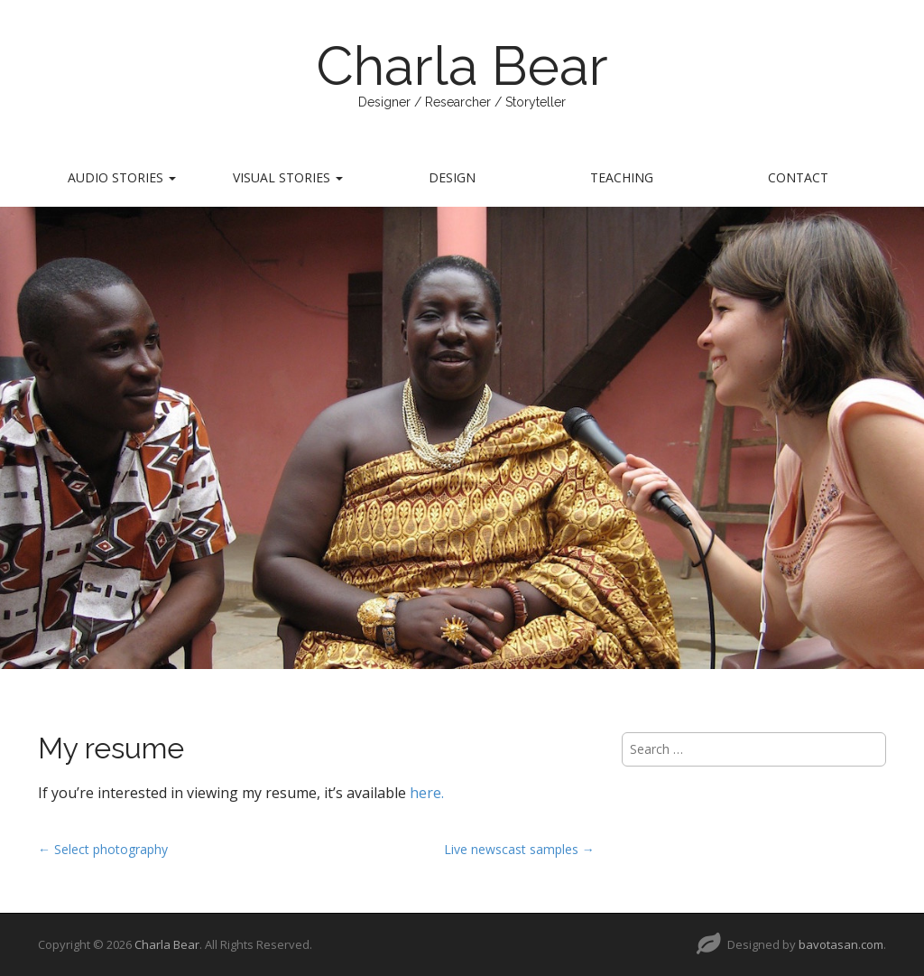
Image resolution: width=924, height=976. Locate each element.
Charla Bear (462, 66)
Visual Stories (288, 177)
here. (427, 793)
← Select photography (103, 849)
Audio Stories (122, 177)
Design (452, 177)
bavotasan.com (841, 944)
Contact (798, 177)
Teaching (621, 177)
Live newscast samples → (519, 849)
